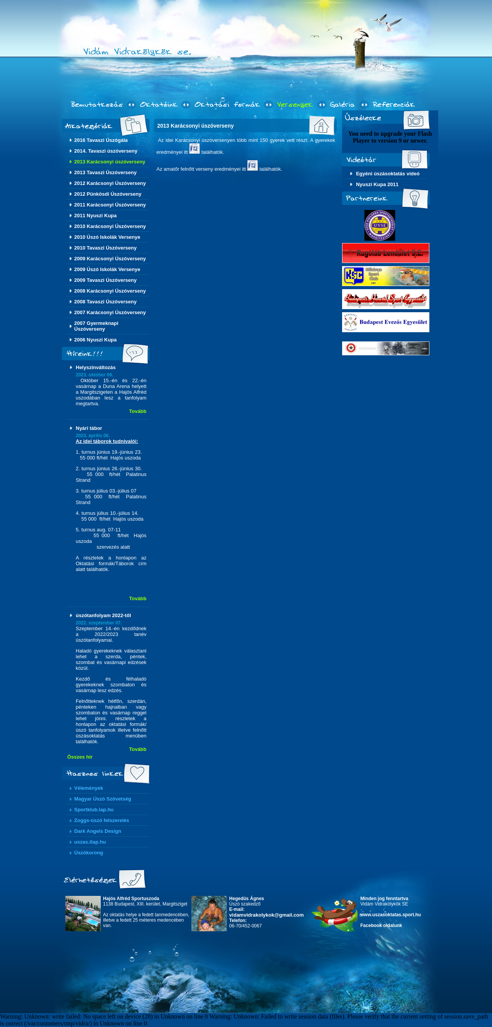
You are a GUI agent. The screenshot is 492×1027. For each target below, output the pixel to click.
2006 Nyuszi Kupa (95, 340)
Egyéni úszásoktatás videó (387, 173)
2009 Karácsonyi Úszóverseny (110, 258)
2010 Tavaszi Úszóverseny (105, 248)
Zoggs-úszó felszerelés (101, 820)
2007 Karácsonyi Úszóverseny (110, 312)
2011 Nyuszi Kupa (95, 215)
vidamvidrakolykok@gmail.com (266, 915)
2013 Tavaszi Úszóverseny (105, 172)
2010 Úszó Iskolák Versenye (107, 237)
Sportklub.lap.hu (94, 809)
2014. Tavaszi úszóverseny (106, 151)
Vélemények (88, 788)
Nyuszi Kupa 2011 (377, 184)
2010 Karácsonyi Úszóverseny (110, 226)
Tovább (137, 411)
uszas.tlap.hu (90, 842)
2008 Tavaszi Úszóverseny (105, 302)
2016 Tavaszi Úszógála (101, 140)
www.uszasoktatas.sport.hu (391, 914)
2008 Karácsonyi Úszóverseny (110, 291)
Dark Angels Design (97, 831)
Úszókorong (88, 853)
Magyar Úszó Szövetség (102, 799)
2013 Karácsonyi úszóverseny (109, 162)
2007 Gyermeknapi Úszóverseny (96, 326)
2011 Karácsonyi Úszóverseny (110, 205)
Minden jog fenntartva (385, 898)
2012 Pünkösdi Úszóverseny (107, 194)
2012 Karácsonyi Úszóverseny (110, 183)
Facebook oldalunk (381, 925)
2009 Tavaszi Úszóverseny (105, 280)
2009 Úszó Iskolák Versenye (107, 269)
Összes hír (80, 757)
